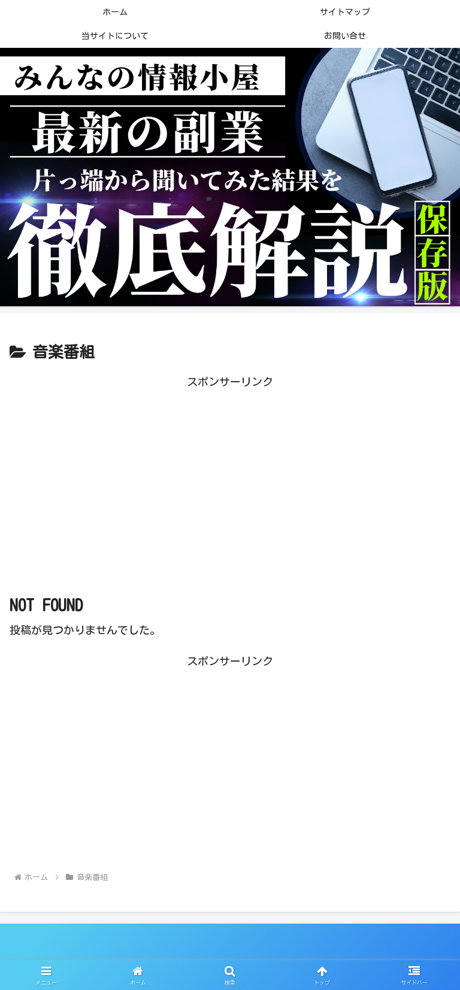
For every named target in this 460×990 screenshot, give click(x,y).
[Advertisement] (230, 475)
